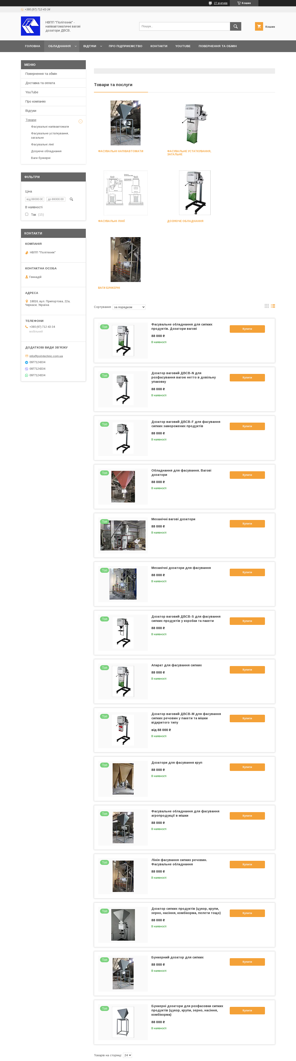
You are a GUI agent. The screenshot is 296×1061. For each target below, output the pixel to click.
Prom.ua (169, 1050)
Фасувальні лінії (236, 151)
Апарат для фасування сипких (176, 598)
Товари (30, 120)
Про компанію (35, 101)
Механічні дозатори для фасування (181, 501)
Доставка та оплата (43, 58)
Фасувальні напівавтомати (120, 151)
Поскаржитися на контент (143, 1054)
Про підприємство (125, 46)
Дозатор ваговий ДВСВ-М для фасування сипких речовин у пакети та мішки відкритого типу (186, 651)
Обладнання (59, 46)
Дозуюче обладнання (116, 221)
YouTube (183, 46)
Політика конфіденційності (178, 1054)
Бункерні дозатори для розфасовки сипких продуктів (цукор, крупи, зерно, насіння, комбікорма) (187, 943)
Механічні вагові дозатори (173, 452)
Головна (32, 46)
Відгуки (89, 46)
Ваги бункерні (171, 221)
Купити (247, 262)
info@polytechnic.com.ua (46, 355)
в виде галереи (267, 240)
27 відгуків (221, 3)
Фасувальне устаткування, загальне (182, 153)
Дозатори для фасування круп (176, 696)
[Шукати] (235, 26)
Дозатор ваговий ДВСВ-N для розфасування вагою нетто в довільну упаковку (183, 311)
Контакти (158, 46)
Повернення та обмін (218, 46)
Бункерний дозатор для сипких (177, 890)
